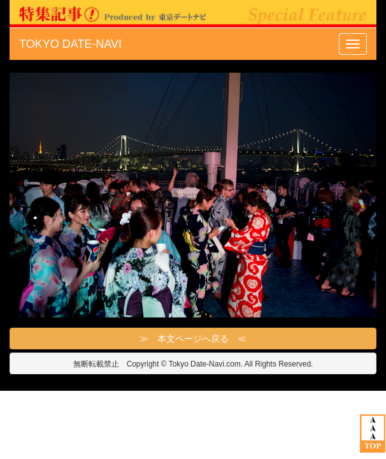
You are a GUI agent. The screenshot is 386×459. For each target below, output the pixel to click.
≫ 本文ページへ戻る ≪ (193, 338)
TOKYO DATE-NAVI (70, 44)
